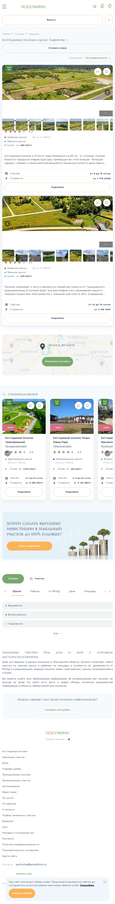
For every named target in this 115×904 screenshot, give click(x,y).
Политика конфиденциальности (20, 845)
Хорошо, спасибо (22, 893)
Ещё (57, 633)
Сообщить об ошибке (57, 710)
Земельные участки (13, 757)
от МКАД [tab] (54, 591)
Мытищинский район (16, 446)
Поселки (13, 579)
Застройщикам (10, 786)
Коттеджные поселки (14, 751)
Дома (5, 763)
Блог (5, 827)
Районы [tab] (35, 591)
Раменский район (62, 446)
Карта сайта (9, 856)
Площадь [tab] (90, 591)
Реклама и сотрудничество (18, 833)
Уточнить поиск (57, 48)
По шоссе (8, 798)
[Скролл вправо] (108, 92)
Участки (37, 579)
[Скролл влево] (7, 92)
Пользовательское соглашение (20, 850)
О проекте (8, 810)
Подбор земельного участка (18, 815)
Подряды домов (11, 769)
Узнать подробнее (29, 546)
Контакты (8, 839)
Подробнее (57, 187)
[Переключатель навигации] (4, 6)
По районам (9, 804)
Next (110, 592)
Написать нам (24, 874)
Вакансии (7, 821)
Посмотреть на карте (57, 361)
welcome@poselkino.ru (31, 864)
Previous (5, 592)
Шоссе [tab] (17, 591)
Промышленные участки (16, 781)
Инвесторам (9, 792)
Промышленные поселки (16, 775)
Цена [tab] (72, 591)
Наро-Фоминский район (18, 125)
